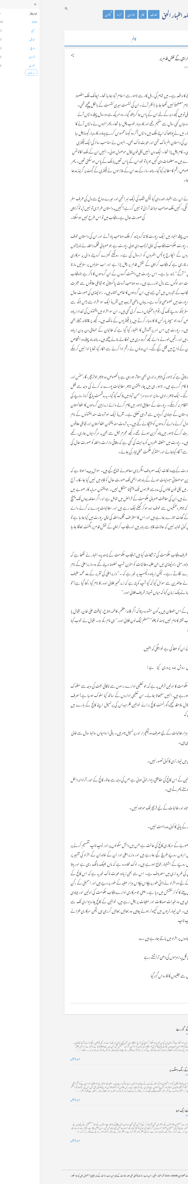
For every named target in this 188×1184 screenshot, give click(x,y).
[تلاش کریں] (26, 8)
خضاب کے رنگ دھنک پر (143, 1069)
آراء (79, 14)
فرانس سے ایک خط (146, 1110)
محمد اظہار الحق (136, 14)
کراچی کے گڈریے (146, 1028)
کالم (102, 14)
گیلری (68, 14)
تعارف (114, 14)
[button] (33, 55)
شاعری (91, 14)
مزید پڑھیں (35, 1058)
